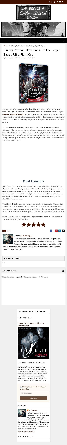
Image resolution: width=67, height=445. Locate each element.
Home (5, 46)
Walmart (13, 114)
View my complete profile (26, 431)
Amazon (6, 114)
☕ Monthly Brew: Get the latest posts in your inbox (33, 388)
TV (9, 46)
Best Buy (21, 114)
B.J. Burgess (33, 410)
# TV (9, 231)
